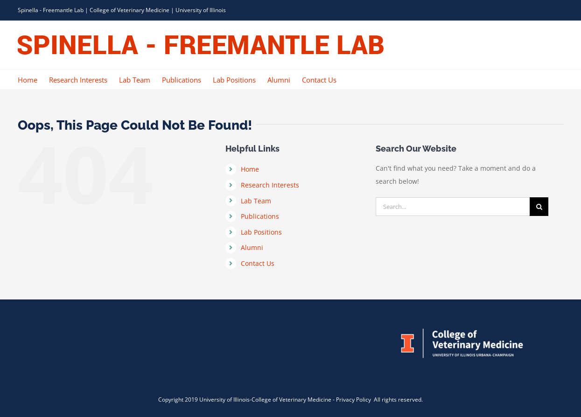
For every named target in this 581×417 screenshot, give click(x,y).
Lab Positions (261, 232)
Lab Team (256, 200)
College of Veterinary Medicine (129, 10)
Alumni (252, 247)
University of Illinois (200, 10)
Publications (260, 216)
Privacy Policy (354, 399)
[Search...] (453, 206)
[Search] (539, 206)
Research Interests (270, 185)
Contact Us (257, 263)
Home (250, 169)
